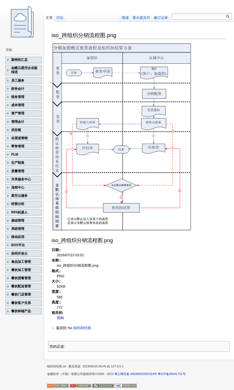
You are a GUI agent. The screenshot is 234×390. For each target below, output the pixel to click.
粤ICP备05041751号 (171, 374)
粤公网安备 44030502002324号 (135, 374)
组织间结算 (82, 328)
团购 (60, 318)
